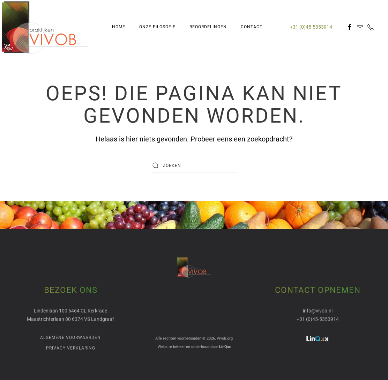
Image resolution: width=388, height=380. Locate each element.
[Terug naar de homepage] (45, 27)
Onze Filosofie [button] (157, 26)
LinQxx (225, 346)
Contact (251, 26)
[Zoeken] (194, 165)
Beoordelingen (208, 26)
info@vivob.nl (318, 310)
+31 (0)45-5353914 (311, 27)
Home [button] (118, 26)
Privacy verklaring (70, 347)
